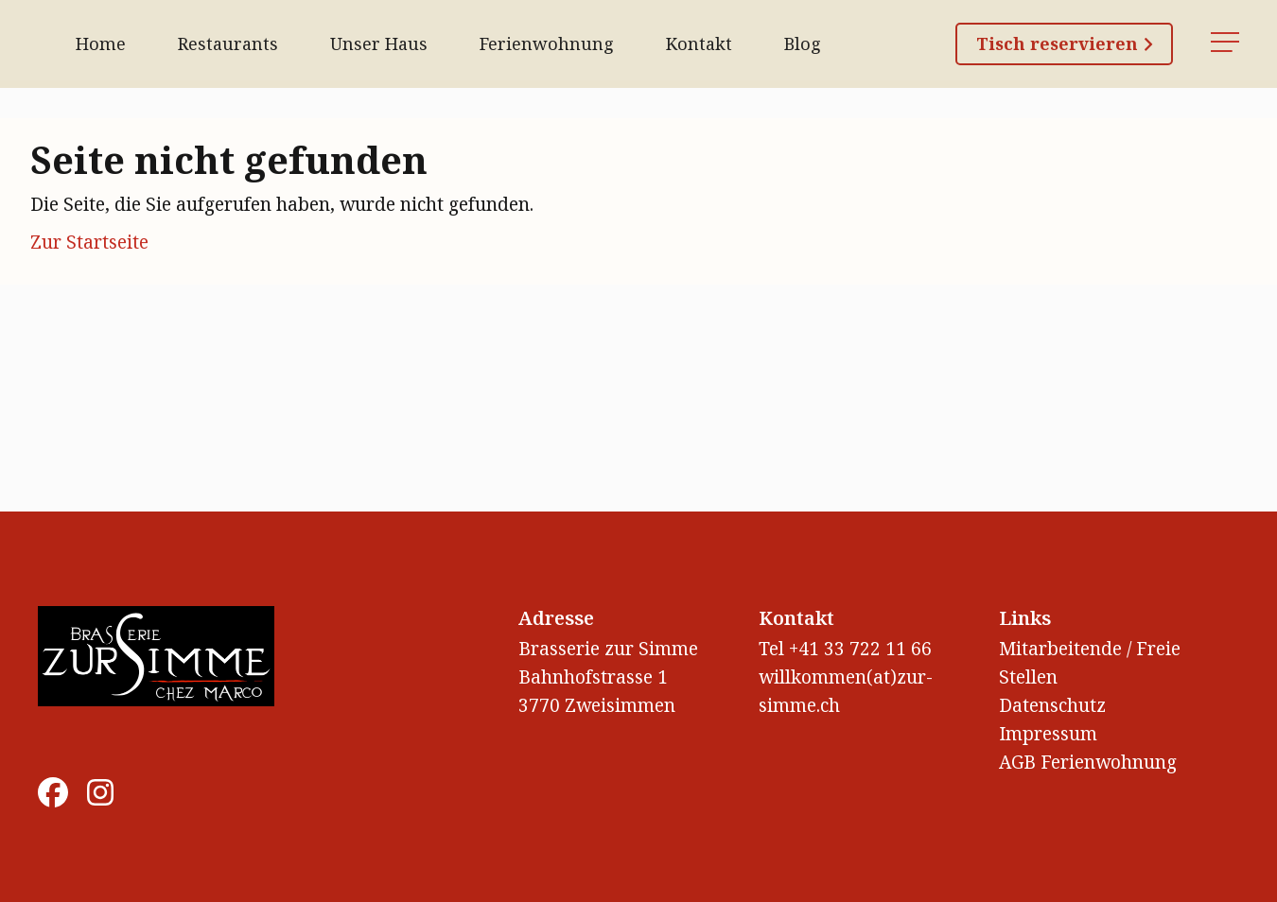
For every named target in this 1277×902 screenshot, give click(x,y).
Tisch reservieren (1064, 43)
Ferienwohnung (547, 43)
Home (101, 43)
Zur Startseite (89, 242)
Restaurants (228, 43)
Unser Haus (379, 43)
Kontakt (699, 43)
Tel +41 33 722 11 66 (845, 648)
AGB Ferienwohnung (1088, 762)
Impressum (1048, 733)
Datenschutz (1052, 705)
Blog (802, 43)
